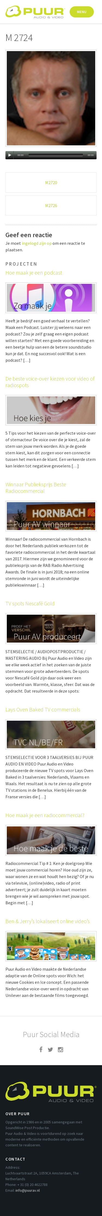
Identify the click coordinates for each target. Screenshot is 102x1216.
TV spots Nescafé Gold (30, 603)
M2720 (51, 182)
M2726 (51, 205)
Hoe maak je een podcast (33, 272)
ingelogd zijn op (37, 243)
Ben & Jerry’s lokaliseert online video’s (47, 921)
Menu (81, 12)
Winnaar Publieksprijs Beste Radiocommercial (35, 487)
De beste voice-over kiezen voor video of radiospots (49, 381)
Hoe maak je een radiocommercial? (44, 815)
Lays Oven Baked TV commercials (42, 709)
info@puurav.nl (28, 1190)
